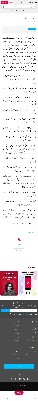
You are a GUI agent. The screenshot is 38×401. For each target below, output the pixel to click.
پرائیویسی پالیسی (25, 314)
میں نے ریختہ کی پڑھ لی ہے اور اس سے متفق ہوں (22, 314)
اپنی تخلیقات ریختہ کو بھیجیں (31, 340)
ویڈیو (17, 10)
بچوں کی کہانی (18, 250)
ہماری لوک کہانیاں (30, 232)
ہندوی (17, 351)
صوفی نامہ (35, 351)
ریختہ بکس (17, 358)
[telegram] (11, 378)
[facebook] (28, 378)
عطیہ (36, 325)
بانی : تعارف (16, 329)
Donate (11, 2)
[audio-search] (3, 6)
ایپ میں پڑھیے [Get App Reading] (19, 393)
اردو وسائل (34, 337)
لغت (20, 10)
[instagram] (15, 378)
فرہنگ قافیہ (34, 329)
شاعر (26, 10)
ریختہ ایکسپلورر (16, 340)
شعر (23, 10)
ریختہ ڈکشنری (16, 354)
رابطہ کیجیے (17, 333)
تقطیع (36, 333)
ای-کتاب (13, 10)
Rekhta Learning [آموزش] (31, 354)
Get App (4, 2)
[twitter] (23, 378)
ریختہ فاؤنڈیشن (16, 325)
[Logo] (30, 3)
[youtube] (19, 378)
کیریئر (18, 337)
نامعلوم (34, 21)
